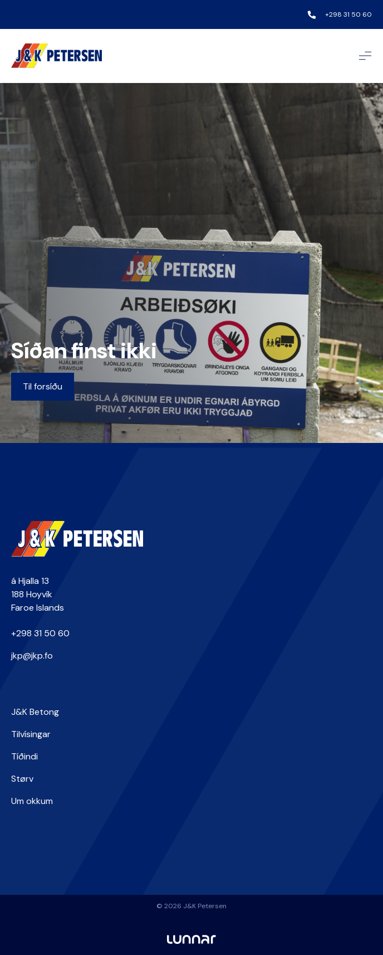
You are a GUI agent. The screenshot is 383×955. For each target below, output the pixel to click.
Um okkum (32, 801)
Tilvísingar (31, 734)
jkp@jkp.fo (32, 655)
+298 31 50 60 (348, 14)
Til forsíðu (42, 386)
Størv (22, 779)
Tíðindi (24, 756)
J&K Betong (35, 712)
